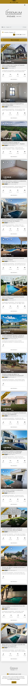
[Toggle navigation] (24, 5)
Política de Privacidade (15, 679)
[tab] (14, 39)
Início (3, 27)
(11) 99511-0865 (15, 2)
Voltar (24, 27)
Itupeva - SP (8, 27)
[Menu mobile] (14, 14)
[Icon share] (12, 1)
